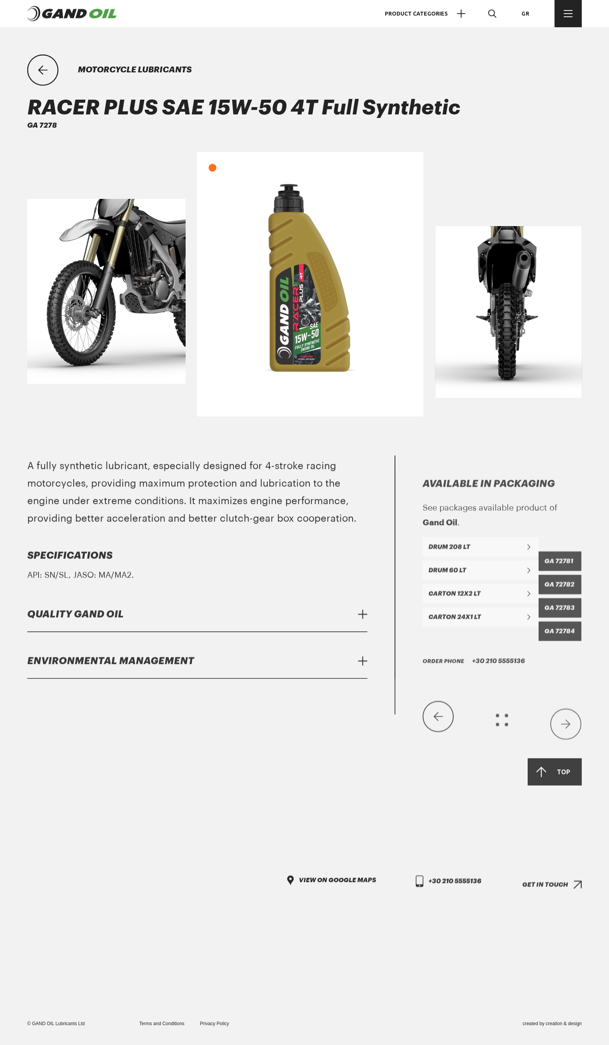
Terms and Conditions (161, 1023)
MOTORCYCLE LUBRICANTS (135, 70)
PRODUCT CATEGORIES (427, 13)
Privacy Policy (214, 1023)
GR (525, 14)
